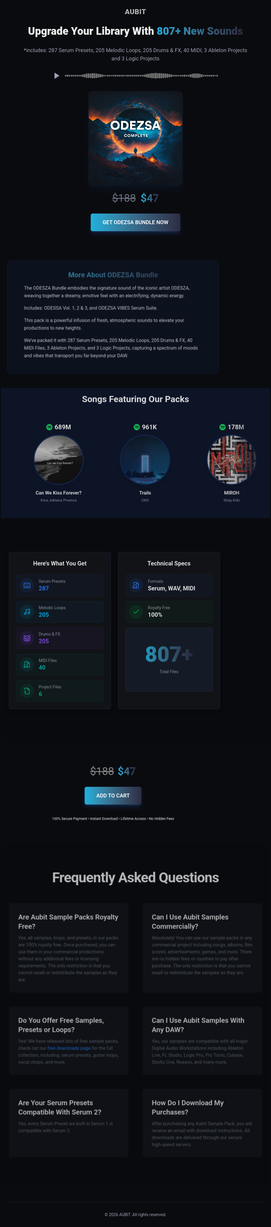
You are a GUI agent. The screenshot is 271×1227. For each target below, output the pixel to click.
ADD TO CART (113, 799)
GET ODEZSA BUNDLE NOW (135, 222)
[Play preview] (56, 76)
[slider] (141, 75)
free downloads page (71, 1047)
